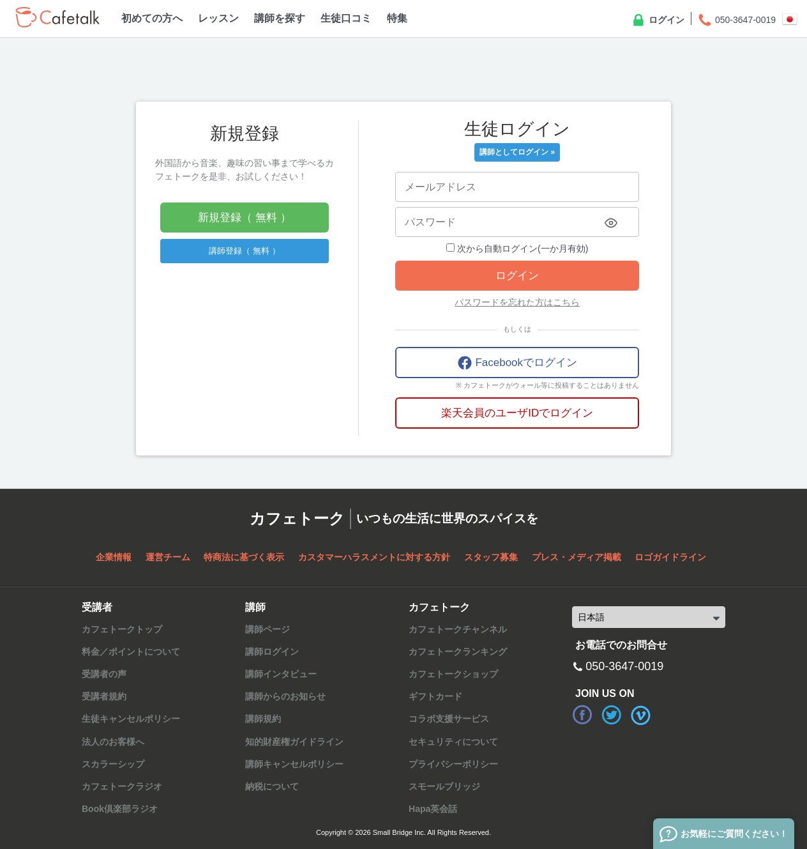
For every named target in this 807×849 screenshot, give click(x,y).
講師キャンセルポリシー (294, 764)
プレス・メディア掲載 (576, 557)
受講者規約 (104, 696)
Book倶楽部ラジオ (120, 809)
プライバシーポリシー (453, 764)
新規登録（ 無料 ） (244, 217)
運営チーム (168, 557)
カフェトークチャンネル (458, 629)
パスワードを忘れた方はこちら (517, 302)
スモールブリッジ (444, 786)
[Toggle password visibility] (611, 223)
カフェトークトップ (122, 629)
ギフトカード (435, 696)
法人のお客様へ (113, 742)
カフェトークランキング (458, 651)
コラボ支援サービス (449, 719)
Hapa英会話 (433, 809)
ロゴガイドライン (670, 557)
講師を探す (279, 18)
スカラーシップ (113, 764)
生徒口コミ (346, 18)
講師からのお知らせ (285, 696)
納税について (272, 786)
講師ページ (267, 629)
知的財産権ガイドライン (294, 742)
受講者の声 (104, 674)
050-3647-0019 (736, 20)
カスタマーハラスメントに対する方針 (374, 557)
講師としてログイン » (517, 152)
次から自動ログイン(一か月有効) (517, 248)
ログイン (657, 20)
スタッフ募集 (491, 557)
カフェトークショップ (453, 674)
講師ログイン (272, 651)
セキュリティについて (453, 742)
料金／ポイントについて (131, 651)
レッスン (218, 18)
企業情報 (114, 557)
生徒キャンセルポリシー (131, 719)
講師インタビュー (281, 674)
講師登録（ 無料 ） (244, 251)
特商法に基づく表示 (244, 557)
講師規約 (263, 719)
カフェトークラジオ (122, 786)
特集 (397, 18)
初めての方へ (152, 18)
